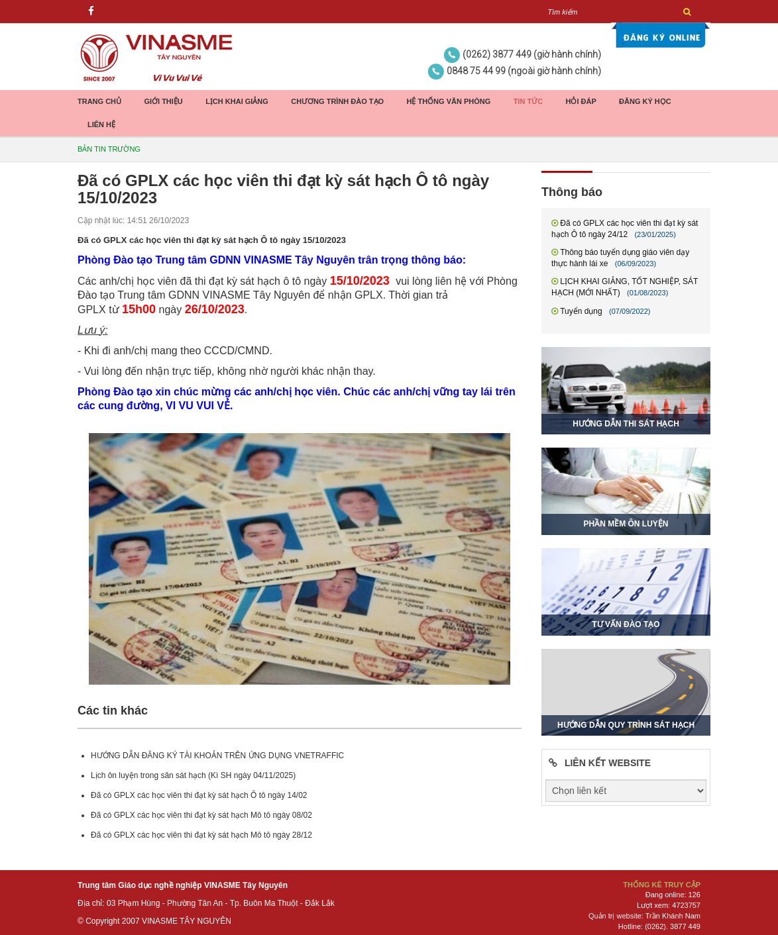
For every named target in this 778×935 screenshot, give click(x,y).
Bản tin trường (109, 149)
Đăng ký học (645, 101)
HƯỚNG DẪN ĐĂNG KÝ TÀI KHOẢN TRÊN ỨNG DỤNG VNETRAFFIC (217, 755)
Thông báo (571, 192)
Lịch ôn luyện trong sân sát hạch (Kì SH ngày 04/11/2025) (193, 775)
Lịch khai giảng (236, 101)
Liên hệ (101, 124)
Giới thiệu (163, 101)
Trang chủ (99, 101)
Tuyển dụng (581, 311)
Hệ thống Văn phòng (448, 101)
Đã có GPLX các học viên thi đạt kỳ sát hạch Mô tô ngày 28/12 (201, 835)
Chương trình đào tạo (337, 101)
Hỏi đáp (580, 101)
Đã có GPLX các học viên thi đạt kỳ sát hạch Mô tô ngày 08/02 (201, 815)
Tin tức (528, 101)
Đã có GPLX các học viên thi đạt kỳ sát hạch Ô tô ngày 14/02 (199, 795)
